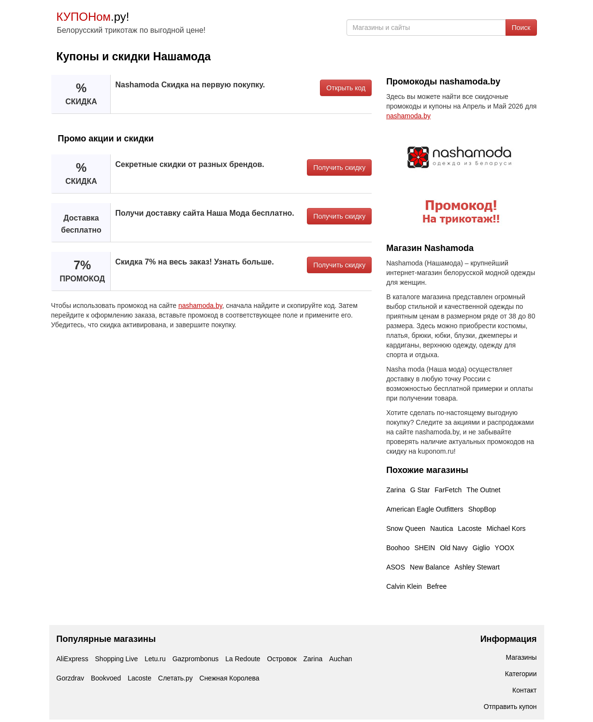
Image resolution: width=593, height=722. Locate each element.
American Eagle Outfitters (424, 509)
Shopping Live (116, 659)
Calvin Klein (404, 586)
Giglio (481, 548)
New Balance (430, 567)
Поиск (521, 27)
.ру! (93, 16)
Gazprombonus (196, 659)
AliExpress (72, 659)
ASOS (395, 567)
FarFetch (448, 490)
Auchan (340, 659)
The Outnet (483, 490)
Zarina (395, 490)
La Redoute (242, 659)
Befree (437, 586)
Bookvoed (106, 678)
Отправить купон (510, 706)
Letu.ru (155, 659)
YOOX (504, 548)
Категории (521, 674)
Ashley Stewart (477, 567)
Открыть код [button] (345, 88)
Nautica (441, 528)
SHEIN (424, 548)
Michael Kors (506, 528)
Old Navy (454, 548)
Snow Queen (405, 528)
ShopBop (482, 509)
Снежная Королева (230, 678)
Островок (282, 659)
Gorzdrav (71, 678)
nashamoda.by (200, 305)
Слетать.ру (175, 678)
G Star (420, 490)
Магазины (521, 657)
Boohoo (397, 548)
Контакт (524, 690)
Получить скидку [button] (339, 167)
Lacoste (470, 528)
